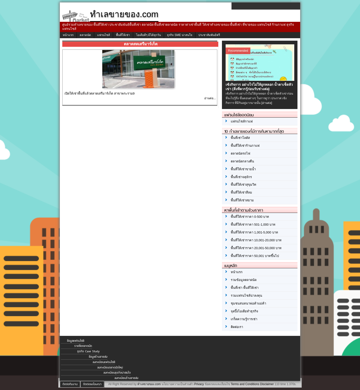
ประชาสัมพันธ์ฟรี (209, 35)
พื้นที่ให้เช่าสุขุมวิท (243, 184)
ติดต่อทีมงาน (70, 384)
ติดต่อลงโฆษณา (92, 384)
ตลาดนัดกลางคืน (242, 161)
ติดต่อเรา (237, 327)
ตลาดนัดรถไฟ (240, 153)
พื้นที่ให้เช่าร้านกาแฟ (245, 145)
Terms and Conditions (245, 384)
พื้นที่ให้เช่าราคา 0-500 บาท (250, 217)
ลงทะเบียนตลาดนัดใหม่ (110, 367)
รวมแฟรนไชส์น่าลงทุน (246, 295)
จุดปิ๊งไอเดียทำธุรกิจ (244, 311)
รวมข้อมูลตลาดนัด (244, 280)
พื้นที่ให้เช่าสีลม (241, 192)
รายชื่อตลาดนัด (83, 345)
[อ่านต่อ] (266, 103)
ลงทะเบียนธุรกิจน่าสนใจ (117, 372)
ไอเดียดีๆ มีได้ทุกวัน (148, 35)
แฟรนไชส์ (103, 35)
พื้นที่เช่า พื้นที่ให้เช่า (244, 288)
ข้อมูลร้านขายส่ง (98, 356)
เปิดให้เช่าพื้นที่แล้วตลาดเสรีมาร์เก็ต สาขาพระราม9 (99, 93)
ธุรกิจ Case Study (88, 351)
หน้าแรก (68, 35)
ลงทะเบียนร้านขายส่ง (126, 378)
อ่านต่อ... (210, 98)
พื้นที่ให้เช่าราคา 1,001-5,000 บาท (254, 232)
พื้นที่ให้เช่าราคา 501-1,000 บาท (253, 224)
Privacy (199, 384)
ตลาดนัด (85, 35)
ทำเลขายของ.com (149, 384)
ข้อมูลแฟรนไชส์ (75, 340)
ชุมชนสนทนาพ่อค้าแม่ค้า (248, 303)
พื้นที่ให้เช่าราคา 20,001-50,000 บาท (256, 248)
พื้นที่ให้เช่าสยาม (242, 200)
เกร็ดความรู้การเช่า (244, 319)
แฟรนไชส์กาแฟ (242, 121)
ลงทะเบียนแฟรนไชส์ (104, 362)
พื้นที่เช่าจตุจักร (241, 177)
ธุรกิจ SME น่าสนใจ (179, 35)
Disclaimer (267, 384)
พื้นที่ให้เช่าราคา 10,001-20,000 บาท (256, 240)
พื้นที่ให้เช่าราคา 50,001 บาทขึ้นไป (255, 256)
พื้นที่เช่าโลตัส (240, 138)
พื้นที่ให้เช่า (123, 35)
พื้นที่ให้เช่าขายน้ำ (243, 169)
